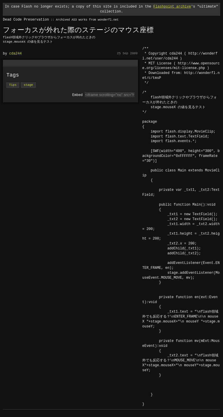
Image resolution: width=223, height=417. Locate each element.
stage (28, 85)
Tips (13, 85)
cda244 (15, 53)
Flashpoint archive (172, 6)
